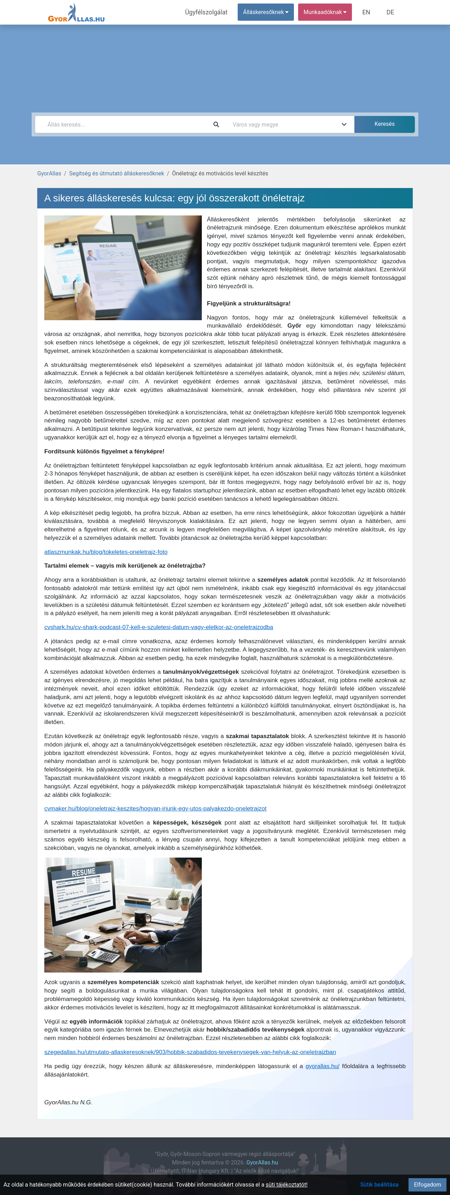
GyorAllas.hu (262, 1162)
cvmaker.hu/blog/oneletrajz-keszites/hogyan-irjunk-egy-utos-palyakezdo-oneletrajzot (155, 808)
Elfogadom (427, 1184)
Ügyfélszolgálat (213, 12)
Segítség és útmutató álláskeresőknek (116, 173)
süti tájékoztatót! (287, 1184)
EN (369, 12)
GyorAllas (49, 173)
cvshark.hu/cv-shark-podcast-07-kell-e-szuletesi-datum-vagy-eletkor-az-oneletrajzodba (158, 627)
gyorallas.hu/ (322, 1066)
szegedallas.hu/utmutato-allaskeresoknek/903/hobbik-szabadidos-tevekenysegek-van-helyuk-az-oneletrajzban (190, 1052)
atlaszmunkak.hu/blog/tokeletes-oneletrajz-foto (106, 552)
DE (391, 12)
